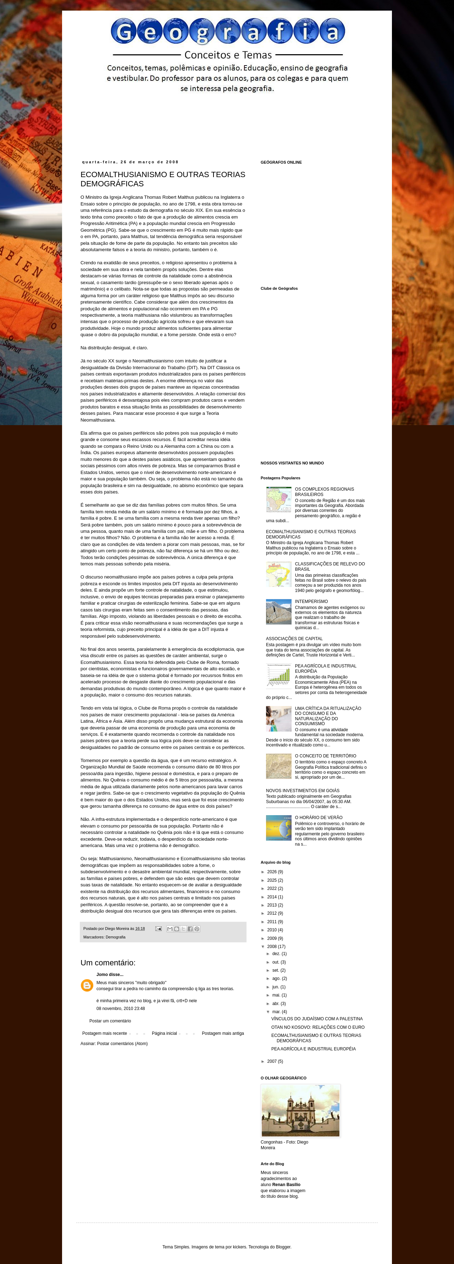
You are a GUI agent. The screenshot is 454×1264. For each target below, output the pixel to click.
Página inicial (164, 1033)
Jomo (102, 974)
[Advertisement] (216, 112)
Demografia (116, 937)
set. (276, 970)
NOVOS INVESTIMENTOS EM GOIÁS (302, 790)
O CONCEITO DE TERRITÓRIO (325, 756)
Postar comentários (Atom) (122, 1043)
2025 (272, 880)
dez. (277, 953)
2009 (272, 938)
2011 (272, 921)
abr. (276, 1003)
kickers (239, 1247)
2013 (272, 905)
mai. (277, 995)
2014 (272, 897)
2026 (272, 871)
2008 (272, 946)
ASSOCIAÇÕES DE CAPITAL (294, 638)
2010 (272, 929)
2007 (272, 1061)
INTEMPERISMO (311, 601)
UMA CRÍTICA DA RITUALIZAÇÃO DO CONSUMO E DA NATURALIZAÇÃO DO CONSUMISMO (328, 716)
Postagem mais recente (104, 1033)
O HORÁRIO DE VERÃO (319, 817)
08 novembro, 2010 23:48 (120, 1008)
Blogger (283, 1247)
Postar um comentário (110, 1020)
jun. (276, 986)
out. (276, 962)
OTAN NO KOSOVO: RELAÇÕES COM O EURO (318, 1027)
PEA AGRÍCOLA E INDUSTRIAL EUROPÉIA (313, 1048)
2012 (272, 913)
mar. (277, 1011)
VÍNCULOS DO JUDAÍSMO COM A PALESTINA (317, 1018)
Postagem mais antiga (223, 1033)
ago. (277, 978)
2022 (272, 888)
